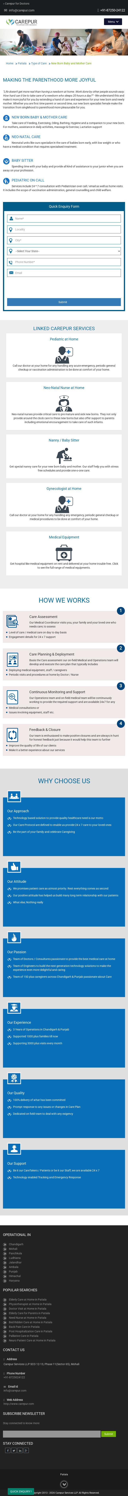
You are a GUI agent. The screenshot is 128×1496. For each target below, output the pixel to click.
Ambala (13, 1267)
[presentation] (64, 287)
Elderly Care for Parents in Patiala (29, 1313)
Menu (111, 21)
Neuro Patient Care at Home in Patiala (32, 1340)
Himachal (15, 1276)
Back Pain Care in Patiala (24, 1326)
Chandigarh (16, 1244)
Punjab (13, 1271)
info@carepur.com (21, 10)
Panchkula (15, 1253)
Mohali (13, 1248)
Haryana (14, 1280)
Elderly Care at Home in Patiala (28, 1299)
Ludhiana (15, 1257)
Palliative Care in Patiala (23, 1335)
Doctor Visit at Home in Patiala (27, 1308)
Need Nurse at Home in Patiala (27, 1317)
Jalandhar (15, 1262)
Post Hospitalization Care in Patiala (30, 1331)
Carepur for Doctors (16, 3)
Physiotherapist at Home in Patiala (30, 1304)
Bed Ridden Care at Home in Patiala (30, 1322)
